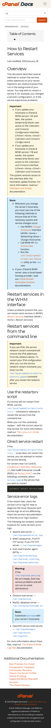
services (24, 26)
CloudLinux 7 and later (18, 466)
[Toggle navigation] (45, 4)
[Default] (20, 20)
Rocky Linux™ (25, 473)
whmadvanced (11, 26)
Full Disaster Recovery (20, 670)
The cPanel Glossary (19, 685)
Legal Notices (33, 701)
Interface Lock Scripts (21, 188)
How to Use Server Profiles (23, 673)
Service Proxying (17, 676)
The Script (28, 432)
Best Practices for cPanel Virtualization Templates (21, 666)
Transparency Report (28, 704)
